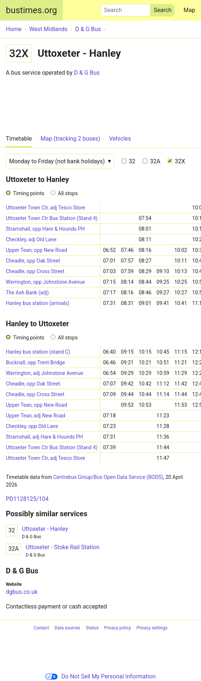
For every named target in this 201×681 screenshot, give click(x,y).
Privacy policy (117, 627)
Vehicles (120, 138)
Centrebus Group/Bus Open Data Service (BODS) (108, 477)
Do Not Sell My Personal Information (100, 676)
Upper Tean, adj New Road (35, 415)
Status (92, 627)
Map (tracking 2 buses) (70, 138)
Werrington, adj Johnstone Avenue (44, 373)
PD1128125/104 (27, 498)
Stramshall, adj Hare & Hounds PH (44, 437)
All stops (68, 193)
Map (189, 10)
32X (176, 161)
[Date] (60, 161)
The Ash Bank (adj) (27, 292)
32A (151, 161)
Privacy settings (151, 627)
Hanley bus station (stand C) (38, 352)
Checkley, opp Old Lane (32, 426)
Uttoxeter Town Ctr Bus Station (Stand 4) (51, 218)
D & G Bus (87, 72)
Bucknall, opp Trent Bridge (35, 362)
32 (128, 161)
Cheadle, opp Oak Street (33, 261)
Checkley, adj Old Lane (31, 239)
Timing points (28, 193)
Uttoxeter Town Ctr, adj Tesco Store (45, 208)
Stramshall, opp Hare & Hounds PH (45, 229)
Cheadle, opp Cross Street (35, 271)
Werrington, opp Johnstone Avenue (45, 282)
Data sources (67, 627)
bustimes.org (31, 10)
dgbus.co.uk (22, 591)
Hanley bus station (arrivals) (37, 303)
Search (125, 8)
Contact (41, 627)
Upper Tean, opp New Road (36, 250)
